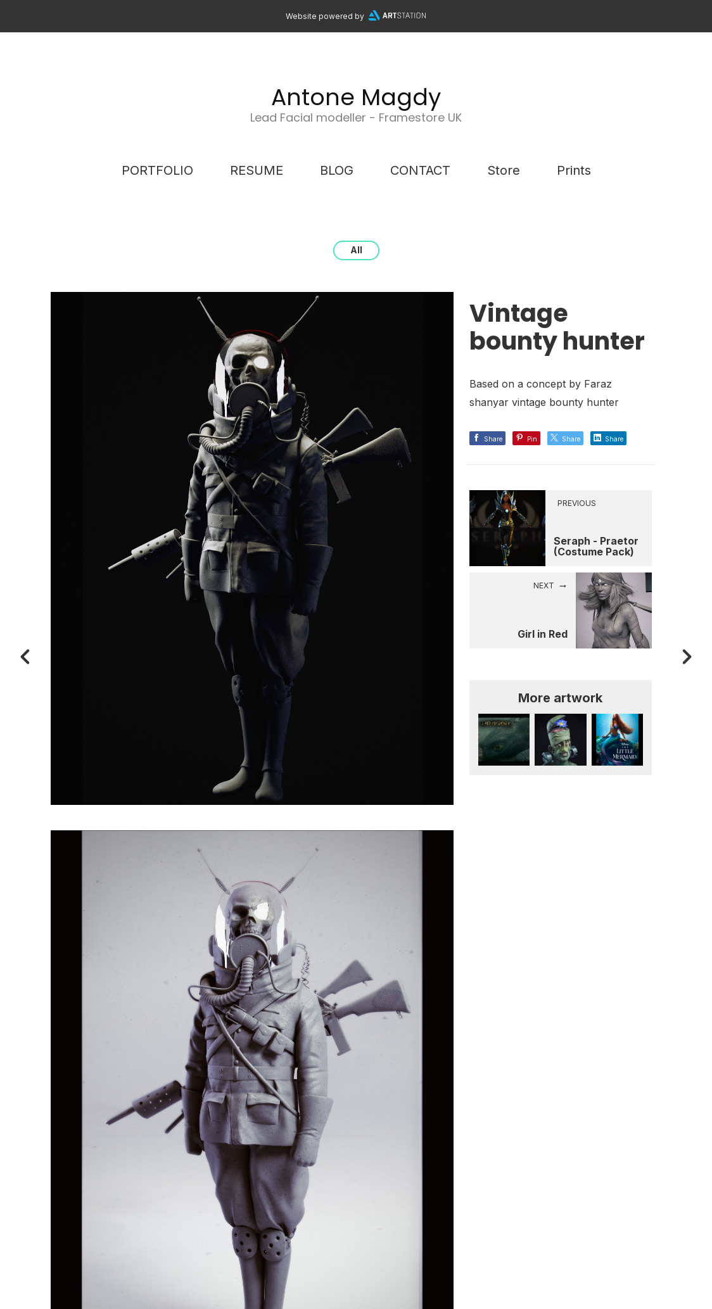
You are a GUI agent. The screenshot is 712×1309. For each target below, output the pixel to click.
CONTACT (420, 170)
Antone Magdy (356, 97)
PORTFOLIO (157, 170)
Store (503, 170)
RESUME (256, 170)
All (356, 249)
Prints (574, 170)
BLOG (336, 170)
